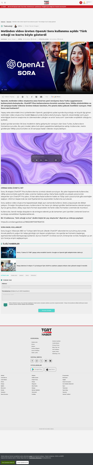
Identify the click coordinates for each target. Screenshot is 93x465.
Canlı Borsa (4, 377)
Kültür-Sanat (35, 377)
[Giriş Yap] (80, 2)
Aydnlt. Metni (55, 351)
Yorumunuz (16, 291)
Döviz (2, 381)
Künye (33, 344)
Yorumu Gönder (46, 310)
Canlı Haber (4, 379)
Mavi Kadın (34, 386)
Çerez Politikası (35, 350)
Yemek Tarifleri (66, 394)
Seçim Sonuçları (67, 381)
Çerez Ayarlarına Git (22, 462)
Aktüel (2, 375)
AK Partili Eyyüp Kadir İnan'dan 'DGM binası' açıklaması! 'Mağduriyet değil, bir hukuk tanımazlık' (37, 6)
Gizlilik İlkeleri (55, 343)
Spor (64, 386)
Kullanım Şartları (56, 341)
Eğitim (2, 386)
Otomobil (34, 392)
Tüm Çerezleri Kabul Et (8, 462)
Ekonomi (3, 388)
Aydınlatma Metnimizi (35, 458)
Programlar (66, 375)
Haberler (3, 21)
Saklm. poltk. (35, 352)
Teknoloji (9, 21)
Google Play (37, 369)
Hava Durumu (4, 394)
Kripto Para (35, 379)
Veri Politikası (55, 349)
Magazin (34, 383)
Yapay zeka (5, 113)
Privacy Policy (55, 345)
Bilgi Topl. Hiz (55, 347)
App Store (50, 369)
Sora (33, 115)
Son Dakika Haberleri (68, 383)
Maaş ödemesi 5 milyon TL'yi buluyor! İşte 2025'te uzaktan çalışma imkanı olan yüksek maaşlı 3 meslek (52, 266)
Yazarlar (65, 392)
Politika (34, 394)
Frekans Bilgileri (36, 348)
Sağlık (64, 379)
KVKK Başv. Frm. (56, 353)
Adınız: (4, 283)
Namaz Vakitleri (36, 390)
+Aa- (46, 97)
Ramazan (65, 377)
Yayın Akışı (65, 390)
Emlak (2, 390)
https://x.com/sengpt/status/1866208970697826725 (22, 222)
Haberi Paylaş (8, 97)
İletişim (33, 346)
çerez (30, 456)
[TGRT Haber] (46, 2)
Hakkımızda (34, 342)
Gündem (3, 392)
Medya (33, 388)
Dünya (2, 383)
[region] (46, 459)
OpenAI (39, 113)
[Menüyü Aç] (5, 2)
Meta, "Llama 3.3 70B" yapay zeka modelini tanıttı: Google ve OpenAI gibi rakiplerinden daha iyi (50, 252)
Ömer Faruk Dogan (32, 26)
